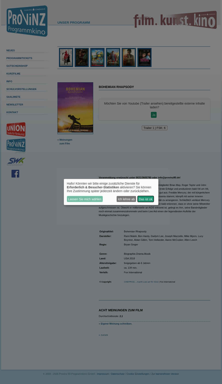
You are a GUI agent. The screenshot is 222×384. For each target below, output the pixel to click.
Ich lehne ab (126, 199)
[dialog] (111, 192)
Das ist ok (145, 199)
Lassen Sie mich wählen (84, 199)
